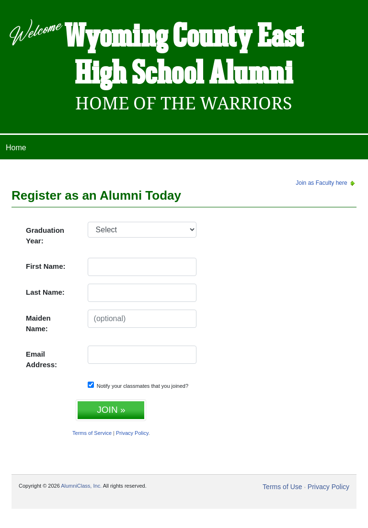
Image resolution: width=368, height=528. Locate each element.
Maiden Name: (38, 323)
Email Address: (41, 359)
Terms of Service (92, 433)
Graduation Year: (45, 235)
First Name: (46, 266)
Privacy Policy (132, 433)
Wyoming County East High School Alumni (184, 56)
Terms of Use (282, 487)
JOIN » (111, 410)
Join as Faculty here (326, 183)
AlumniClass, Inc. (81, 486)
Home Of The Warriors (183, 103)
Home (16, 148)
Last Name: (45, 292)
